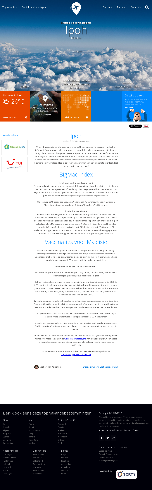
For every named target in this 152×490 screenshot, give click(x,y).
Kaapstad (7, 433)
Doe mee (107, 7)
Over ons (136, 7)
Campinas (37, 473)
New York (7, 467)
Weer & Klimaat (10, 117)
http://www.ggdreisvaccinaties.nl (76, 354)
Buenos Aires (39, 464)
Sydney (61, 440)
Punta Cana (8, 461)
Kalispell (6, 464)
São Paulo (37, 457)
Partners (121, 7)
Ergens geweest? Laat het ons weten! (101, 366)
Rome (63, 473)
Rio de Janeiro (39, 454)
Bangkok (32, 436)
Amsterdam (66, 464)
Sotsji (31, 433)
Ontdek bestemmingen (34, 7)
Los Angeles (8, 454)
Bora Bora (62, 433)
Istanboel (65, 461)
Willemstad (38, 461)
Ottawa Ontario (9, 457)
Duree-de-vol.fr (105, 451)
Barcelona (65, 467)
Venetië (64, 470)
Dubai (31, 427)
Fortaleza (37, 467)
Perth (60, 443)
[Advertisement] (106, 106)
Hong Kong (33, 440)
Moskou (32, 443)
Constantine (8, 443)
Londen (64, 457)
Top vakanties (9, 7)
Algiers (6, 430)
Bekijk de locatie (71, 117)
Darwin (61, 427)
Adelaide (62, 430)
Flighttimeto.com (106, 457)
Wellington (62, 436)
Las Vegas (7, 473)
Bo (4, 424)
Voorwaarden (105, 430)
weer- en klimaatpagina (75, 338)
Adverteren (117, 430)
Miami (5, 470)
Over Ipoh (76, 51)
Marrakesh (7, 427)
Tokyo (31, 424)
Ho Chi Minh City (36, 430)
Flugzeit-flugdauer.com (109, 454)
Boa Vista (7, 440)
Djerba (6, 436)
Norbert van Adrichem (47, 366)
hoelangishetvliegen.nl (108, 460)
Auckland (62, 424)
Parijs (63, 454)
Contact (136, 430)
